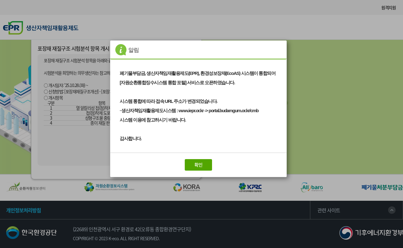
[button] (198, 165)
